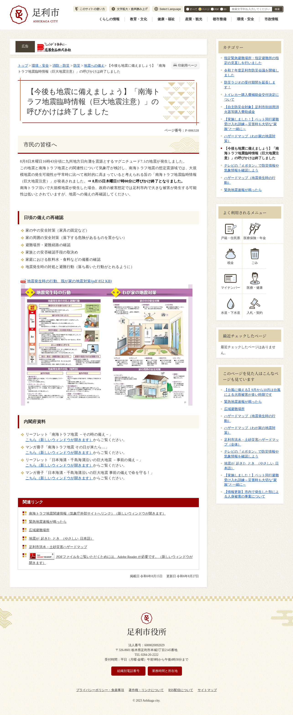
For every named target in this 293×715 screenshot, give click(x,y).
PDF (216, 9)
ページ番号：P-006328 (181, 130)
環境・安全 (245, 19)
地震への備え (94, 65)
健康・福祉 (166, 19)
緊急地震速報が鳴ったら (243, 190)
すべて (193, 9)
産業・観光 (193, 19)
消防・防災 (61, 65)
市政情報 (271, 19)
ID (225, 9)
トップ (23, 65)
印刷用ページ (187, 65)
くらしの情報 (109, 19)
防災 (76, 65)
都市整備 (219, 19)
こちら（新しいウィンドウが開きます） (59, 440)
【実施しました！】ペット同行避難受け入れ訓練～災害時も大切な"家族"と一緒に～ (251, 124)
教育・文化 (138, 19)
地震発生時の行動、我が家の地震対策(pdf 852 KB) (66, 281)
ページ (206, 9)
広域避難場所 (234, 409)
